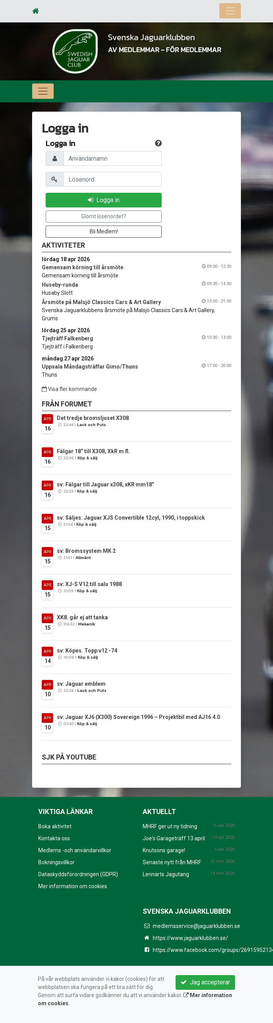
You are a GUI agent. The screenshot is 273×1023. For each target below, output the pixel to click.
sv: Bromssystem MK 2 (86, 551)
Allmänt (83, 557)
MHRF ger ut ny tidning (170, 826)
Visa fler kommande (69, 389)
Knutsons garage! (164, 850)
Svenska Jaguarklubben (164, 36)
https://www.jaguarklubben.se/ (190, 938)
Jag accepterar (205, 982)
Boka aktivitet (55, 826)
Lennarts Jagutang (166, 874)
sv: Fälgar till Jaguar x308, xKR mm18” (105, 484)
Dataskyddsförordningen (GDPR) (78, 874)
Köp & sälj (87, 458)
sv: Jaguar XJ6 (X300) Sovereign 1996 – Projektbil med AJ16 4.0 (138, 717)
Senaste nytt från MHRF (172, 862)
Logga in (103, 200)
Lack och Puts (91, 424)
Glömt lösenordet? (103, 216)
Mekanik (86, 624)
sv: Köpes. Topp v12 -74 (87, 650)
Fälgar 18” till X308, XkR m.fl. (93, 451)
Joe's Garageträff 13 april (174, 838)
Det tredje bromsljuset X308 (93, 418)
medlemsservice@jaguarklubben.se (196, 926)
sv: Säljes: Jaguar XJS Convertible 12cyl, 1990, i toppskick (131, 518)
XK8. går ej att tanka (82, 617)
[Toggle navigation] (230, 11)
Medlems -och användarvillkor (74, 850)
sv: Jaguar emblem (81, 684)
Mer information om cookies (72, 886)
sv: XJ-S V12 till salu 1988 (89, 584)
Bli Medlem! (104, 231)
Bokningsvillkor (56, 862)
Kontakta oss (54, 838)
